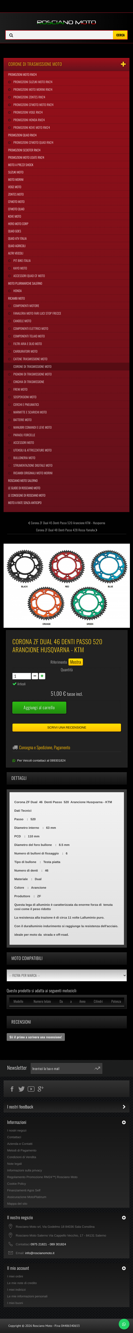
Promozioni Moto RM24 (22, 74)
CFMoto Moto (16, 201)
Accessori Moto (23, 442)
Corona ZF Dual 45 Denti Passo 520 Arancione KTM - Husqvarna (66, 522)
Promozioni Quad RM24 (22, 135)
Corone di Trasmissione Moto (32, 366)
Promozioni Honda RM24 (29, 119)
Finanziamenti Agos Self (23, 1190)
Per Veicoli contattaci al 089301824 (41, 760)
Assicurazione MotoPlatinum (26, 1197)
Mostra (75, 662)
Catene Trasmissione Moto (30, 358)
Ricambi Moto (16, 298)
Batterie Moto (22, 419)
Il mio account (18, 1268)
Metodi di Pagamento (21, 1150)
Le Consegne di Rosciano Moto (26, 495)
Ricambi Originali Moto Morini (32, 472)
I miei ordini (15, 1276)
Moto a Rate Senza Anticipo (24, 502)
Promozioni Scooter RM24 (24, 150)
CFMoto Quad (16, 208)
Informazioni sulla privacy (24, 1170)
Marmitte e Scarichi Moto (30, 412)
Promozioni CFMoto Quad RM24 (33, 142)
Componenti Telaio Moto (29, 336)
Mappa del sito (17, 1203)
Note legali (14, 1163)
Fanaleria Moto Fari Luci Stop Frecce (37, 313)
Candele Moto (22, 320)
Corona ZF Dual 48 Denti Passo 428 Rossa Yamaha (66, 529)
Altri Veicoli (15, 253)
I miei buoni (15, 1303)
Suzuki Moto (15, 172)
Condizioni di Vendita (21, 1157)
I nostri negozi (16, 1130)
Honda (17, 290)
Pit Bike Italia (22, 260)
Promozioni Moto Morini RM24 (32, 89)
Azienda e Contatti (19, 1144)
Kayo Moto (20, 268)
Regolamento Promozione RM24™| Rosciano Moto (42, 1177)
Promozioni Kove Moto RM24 (31, 127)
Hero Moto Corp (18, 223)
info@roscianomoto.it (39, 1253)
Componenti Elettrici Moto (30, 328)
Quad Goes (14, 231)
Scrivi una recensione (66, 727)
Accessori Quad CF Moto (29, 275)
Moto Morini (15, 179)
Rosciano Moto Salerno (23, 480)
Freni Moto (20, 389)
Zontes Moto (16, 194)
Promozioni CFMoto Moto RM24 (33, 104)
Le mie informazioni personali (27, 1296)
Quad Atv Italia (17, 238)
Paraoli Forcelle (24, 434)
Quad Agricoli (17, 245)
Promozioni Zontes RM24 (29, 97)
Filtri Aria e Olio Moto (27, 343)
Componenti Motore (26, 305)
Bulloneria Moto (24, 457)
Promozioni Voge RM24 (28, 112)
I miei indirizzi (16, 1289)
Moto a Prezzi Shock (20, 164)
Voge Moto (14, 186)
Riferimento (59, 662)
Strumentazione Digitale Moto (32, 465)
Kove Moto (14, 216)
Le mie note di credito (22, 1283)
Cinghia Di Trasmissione (28, 381)
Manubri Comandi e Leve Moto (32, 427)
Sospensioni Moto (24, 396)
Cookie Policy (16, 1183)
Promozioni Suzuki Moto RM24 (32, 81)
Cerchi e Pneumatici (26, 404)
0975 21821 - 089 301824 (48, 1244)
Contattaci (14, 1137)
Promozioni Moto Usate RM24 (26, 157)
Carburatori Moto (25, 351)
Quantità (67, 669)
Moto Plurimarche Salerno (25, 283)
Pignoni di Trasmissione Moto (32, 374)
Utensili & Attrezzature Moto (32, 450)
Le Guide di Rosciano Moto (24, 487)
